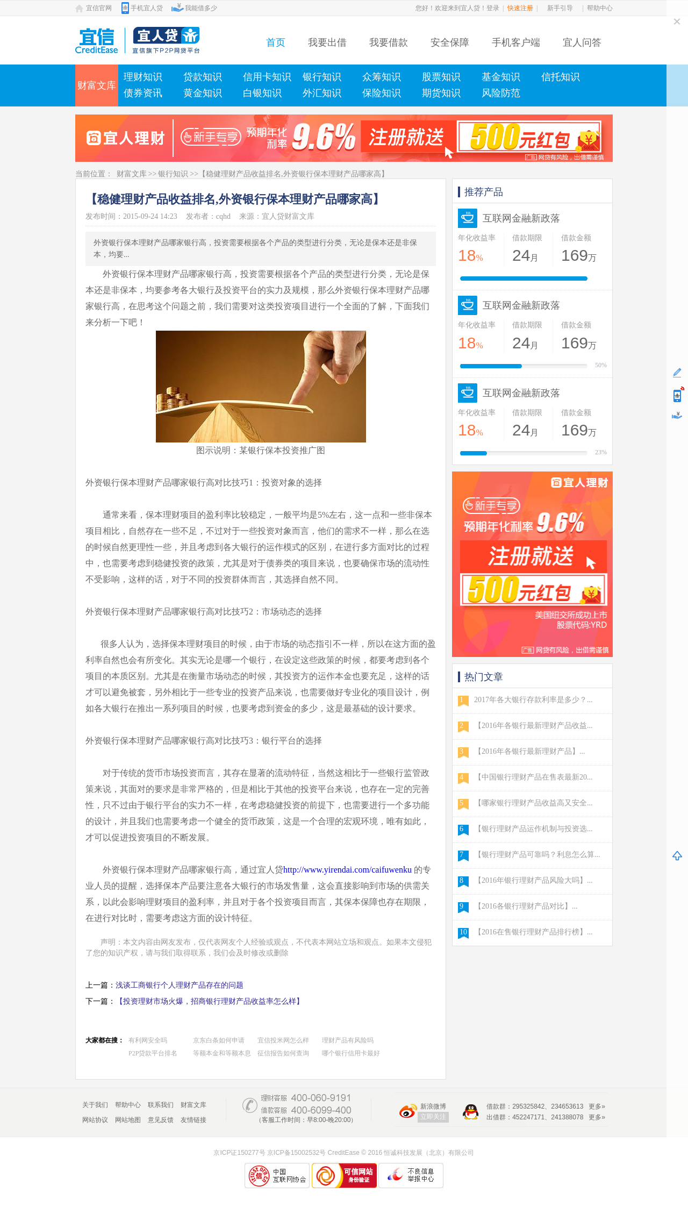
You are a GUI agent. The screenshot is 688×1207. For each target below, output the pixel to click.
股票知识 (441, 77)
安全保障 (450, 42)
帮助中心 (600, 8)
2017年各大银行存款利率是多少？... (533, 700)
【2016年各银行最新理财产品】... (529, 751)
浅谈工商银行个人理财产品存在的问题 (179, 985)
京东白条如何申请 (219, 1040)
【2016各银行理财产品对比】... (526, 906)
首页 (275, 42)
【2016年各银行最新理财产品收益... (533, 726)
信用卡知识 (267, 77)
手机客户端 (516, 42)
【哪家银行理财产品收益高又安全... (533, 803)
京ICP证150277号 (239, 1152)
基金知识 (501, 77)
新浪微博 (433, 1106)
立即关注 (433, 1116)
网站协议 (95, 1120)
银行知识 (322, 77)
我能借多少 (201, 8)
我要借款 (388, 42)
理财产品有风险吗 (348, 1040)
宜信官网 (99, 8)
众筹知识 (381, 77)
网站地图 (128, 1120)
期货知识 (441, 93)
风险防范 (501, 93)
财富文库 (96, 85)
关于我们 (95, 1105)
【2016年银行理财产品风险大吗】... (533, 880)
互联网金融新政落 (521, 218)
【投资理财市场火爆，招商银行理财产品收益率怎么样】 (210, 1001)
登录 (492, 8)
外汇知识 (322, 93)
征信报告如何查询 (283, 1053)
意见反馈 (161, 1120)
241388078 (567, 1117)
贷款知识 (202, 77)
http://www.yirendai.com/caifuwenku (347, 869)
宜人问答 (582, 42)
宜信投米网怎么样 (283, 1040)
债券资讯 (143, 93)
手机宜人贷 (147, 8)
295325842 (528, 1106)
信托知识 (560, 77)
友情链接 (193, 1120)
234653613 (567, 1106)
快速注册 (520, 8)
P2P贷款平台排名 (152, 1053)
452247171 (528, 1117)
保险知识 (381, 93)
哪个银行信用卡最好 (351, 1053)
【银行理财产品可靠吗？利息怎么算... (537, 855)
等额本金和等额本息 (222, 1053)
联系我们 (161, 1105)
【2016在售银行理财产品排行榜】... (533, 932)
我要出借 (327, 42)
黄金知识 (202, 93)
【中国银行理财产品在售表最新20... (533, 777)
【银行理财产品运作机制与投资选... (533, 829)
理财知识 (143, 77)
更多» (597, 1106)
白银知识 (262, 93)
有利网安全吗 (147, 1040)
